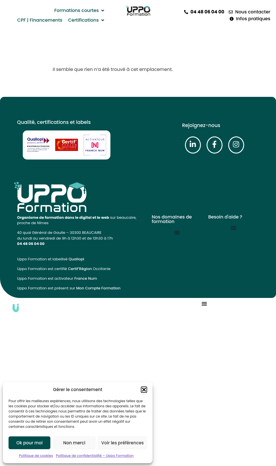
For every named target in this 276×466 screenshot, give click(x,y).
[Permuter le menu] (177, 232)
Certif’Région (80, 268)
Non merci (74, 443)
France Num (85, 278)
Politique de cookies (36, 455)
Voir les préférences (122, 443)
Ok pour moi (30, 443)
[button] (144, 390)
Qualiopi (76, 259)
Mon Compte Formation (98, 288)
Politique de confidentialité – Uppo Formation (94, 455)
